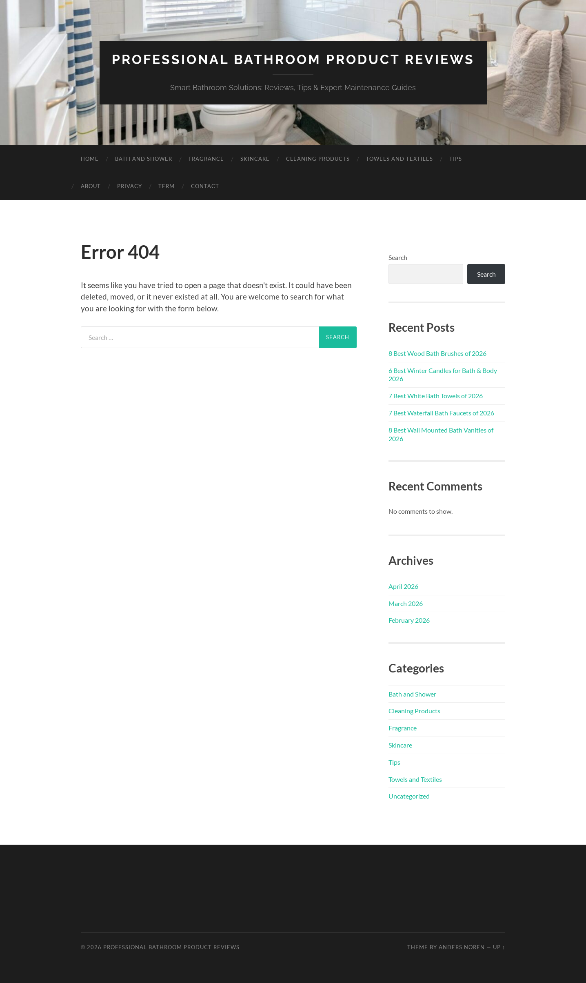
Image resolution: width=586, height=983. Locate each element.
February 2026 (409, 620)
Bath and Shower (143, 158)
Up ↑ (499, 947)
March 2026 (405, 603)
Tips (455, 158)
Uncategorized (409, 796)
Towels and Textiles (399, 158)
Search (397, 257)
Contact (205, 186)
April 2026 (403, 586)
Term (166, 186)
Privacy (129, 186)
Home (90, 158)
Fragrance (206, 158)
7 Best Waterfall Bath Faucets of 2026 (441, 413)
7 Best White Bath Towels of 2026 (435, 395)
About (91, 186)
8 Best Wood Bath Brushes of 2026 (437, 353)
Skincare (255, 158)
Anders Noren (462, 947)
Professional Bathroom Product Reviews (293, 59)
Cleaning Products (318, 158)
